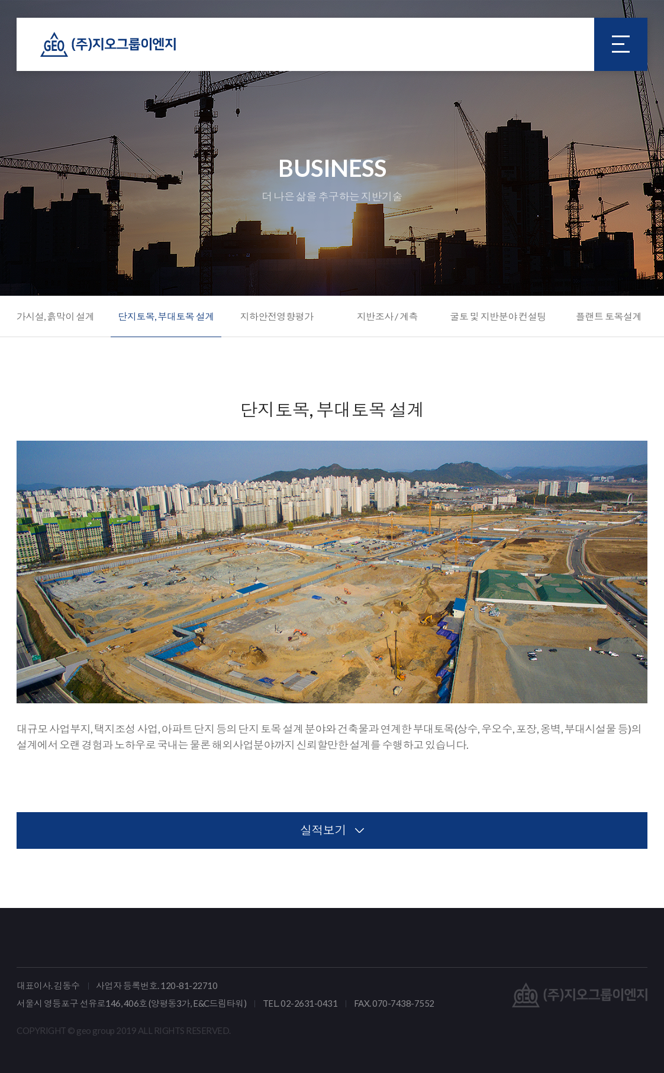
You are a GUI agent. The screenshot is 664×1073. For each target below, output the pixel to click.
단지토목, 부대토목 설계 (166, 316)
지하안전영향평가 (276, 316)
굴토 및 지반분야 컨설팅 (498, 316)
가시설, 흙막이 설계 (56, 316)
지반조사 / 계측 (387, 316)
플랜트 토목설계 (609, 316)
